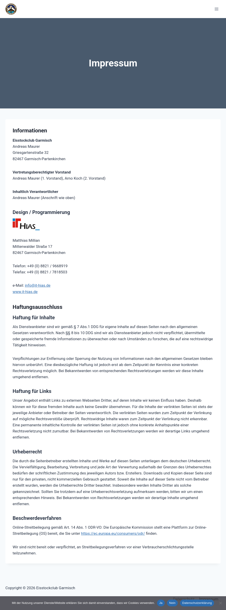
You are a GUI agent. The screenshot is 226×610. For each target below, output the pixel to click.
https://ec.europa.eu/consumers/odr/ (113, 533)
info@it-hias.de (37, 285)
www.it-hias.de (25, 291)
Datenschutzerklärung (197, 603)
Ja (160, 603)
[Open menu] (216, 8)
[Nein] (220, 603)
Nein (172, 603)
